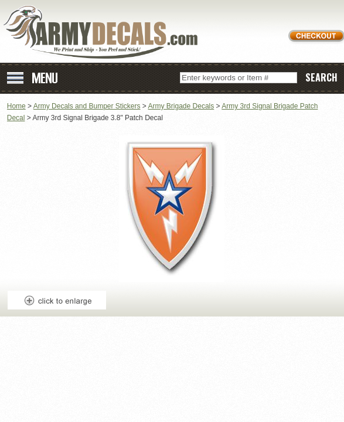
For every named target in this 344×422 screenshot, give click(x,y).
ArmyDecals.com (104, 32)
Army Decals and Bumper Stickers (87, 106)
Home (16, 106)
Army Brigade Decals (181, 106)
